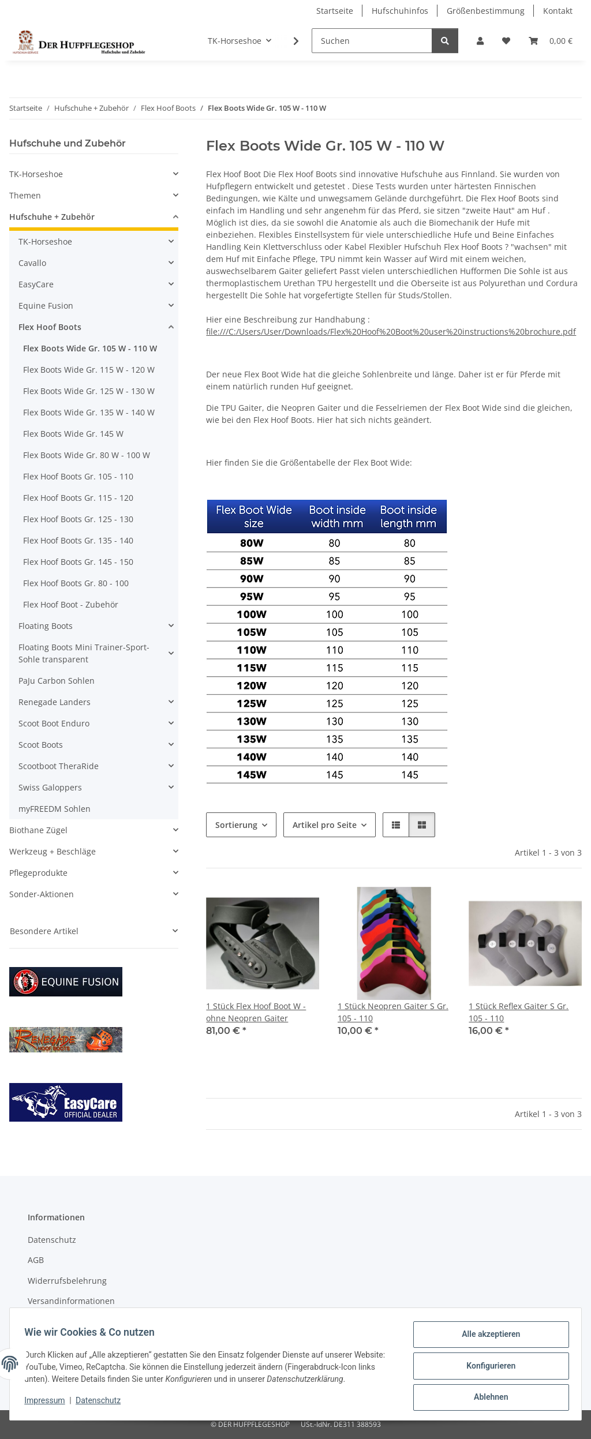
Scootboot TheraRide (58, 765)
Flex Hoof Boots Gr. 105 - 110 (78, 476)
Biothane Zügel (38, 830)
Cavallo (32, 262)
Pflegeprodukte (38, 872)
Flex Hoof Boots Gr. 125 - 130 (78, 519)
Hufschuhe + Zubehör (52, 216)
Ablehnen (487, 1398)
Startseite (334, 10)
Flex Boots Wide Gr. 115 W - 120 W (89, 369)
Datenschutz (102, 1403)
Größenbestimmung (486, 10)
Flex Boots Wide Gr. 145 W (73, 433)
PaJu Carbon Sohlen (56, 680)
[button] (480, 41)
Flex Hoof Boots (49, 326)
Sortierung (236, 824)
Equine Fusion (45, 305)
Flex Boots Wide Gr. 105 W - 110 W (90, 348)
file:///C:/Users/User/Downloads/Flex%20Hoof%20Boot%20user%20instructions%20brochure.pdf (391, 331)
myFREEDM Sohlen (54, 808)
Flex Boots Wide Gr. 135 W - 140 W (89, 412)
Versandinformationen (71, 1300)
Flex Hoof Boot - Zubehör (70, 604)
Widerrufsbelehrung (67, 1280)
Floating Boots (45, 625)
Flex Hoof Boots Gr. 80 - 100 (76, 583)
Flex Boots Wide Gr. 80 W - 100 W (86, 454)
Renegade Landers (54, 701)
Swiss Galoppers (50, 787)
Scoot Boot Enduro (53, 723)
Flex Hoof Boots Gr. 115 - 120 (78, 497)
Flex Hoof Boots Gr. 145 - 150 (78, 561)
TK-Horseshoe (36, 173)
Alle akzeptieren (487, 1338)
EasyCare (36, 284)
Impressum (48, 1403)
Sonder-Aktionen (41, 894)
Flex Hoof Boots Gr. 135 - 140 (78, 540)
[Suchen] (372, 40)
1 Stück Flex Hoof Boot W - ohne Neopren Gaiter (256, 1012)
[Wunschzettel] (506, 41)
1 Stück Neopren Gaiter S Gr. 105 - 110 (393, 1012)
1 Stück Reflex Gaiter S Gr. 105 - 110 (518, 1012)
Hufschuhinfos (400, 10)
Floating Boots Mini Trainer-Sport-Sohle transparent (83, 653)
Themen (25, 195)
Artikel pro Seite (325, 824)
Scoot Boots (40, 744)
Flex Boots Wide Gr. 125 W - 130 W (89, 390)
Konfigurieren (486, 1368)
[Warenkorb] (550, 41)
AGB (36, 1259)
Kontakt (558, 10)
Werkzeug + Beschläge (52, 851)
